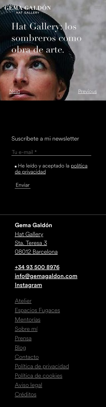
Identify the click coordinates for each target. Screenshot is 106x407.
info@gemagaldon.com (46, 276)
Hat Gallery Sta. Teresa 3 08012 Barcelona (36, 243)
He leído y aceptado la (51, 169)
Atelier (23, 301)
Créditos (25, 394)
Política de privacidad (42, 366)
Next (14, 91)
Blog (20, 347)
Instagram (28, 285)
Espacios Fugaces (37, 310)
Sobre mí (26, 329)
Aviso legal (28, 385)
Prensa (23, 338)
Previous (87, 91)
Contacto (27, 357)
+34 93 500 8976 (37, 267)
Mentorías (27, 319)
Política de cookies (38, 376)
